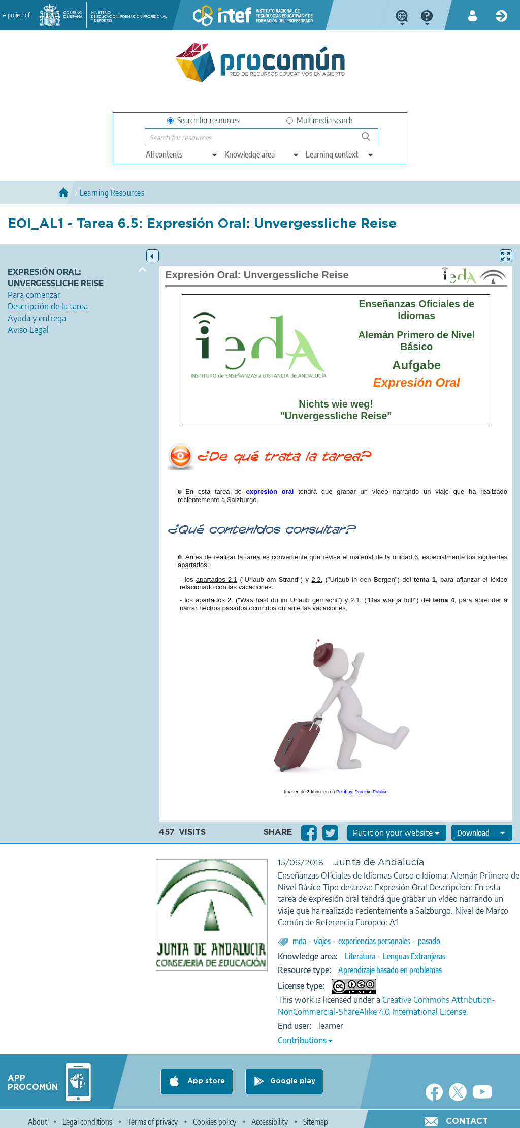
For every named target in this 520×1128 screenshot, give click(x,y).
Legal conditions (87, 1122)
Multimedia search (319, 120)
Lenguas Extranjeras (414, 956)
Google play (292, 1081)
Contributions (302, 1040)
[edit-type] (182, 154)
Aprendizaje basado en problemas (390, 970)
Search (371, 140)
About (37, 1122)
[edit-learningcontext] (340, 154)
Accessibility (269, 1122)
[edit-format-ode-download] (481, 833)
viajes (322, 941)
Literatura (360, 956)
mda (299, 941)
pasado (429, 941)
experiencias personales (374, 941)
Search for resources (203, 120)
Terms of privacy (152, 1122)
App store (205, 1081)
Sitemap (315, 1122)
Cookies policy (214, 1122)
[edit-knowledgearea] (262, 154)
